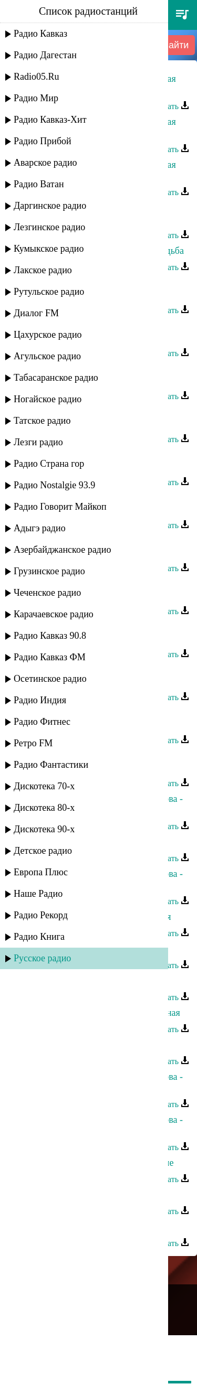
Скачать (169, 106)
